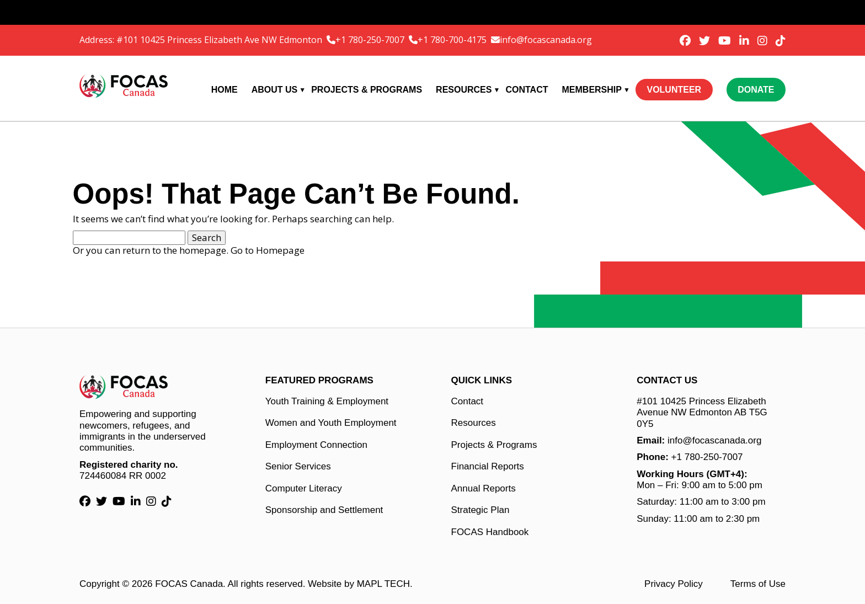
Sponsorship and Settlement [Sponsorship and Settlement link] (324, 510)
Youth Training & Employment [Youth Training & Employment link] (326, 401)
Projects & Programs (366, 89)
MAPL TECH (383, 584)
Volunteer (674, 89)
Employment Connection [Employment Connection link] (316, 445)
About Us (275, 89)
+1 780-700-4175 (453, 40)
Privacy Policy (673, 584)
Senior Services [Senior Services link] (298, 466)
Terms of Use (758, 584)
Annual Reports (483, 488)
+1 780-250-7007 (371, 40)
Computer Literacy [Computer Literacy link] (303, 488)
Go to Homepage (268, 250)
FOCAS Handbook (490, 532)
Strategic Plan (480, 510)
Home (224, 89)
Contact (526, 89)
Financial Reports (487, 466)
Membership (592, 89)
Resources (464, 89)
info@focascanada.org (546, 40)
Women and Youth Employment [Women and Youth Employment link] (331, 423)
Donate (756, 89)
